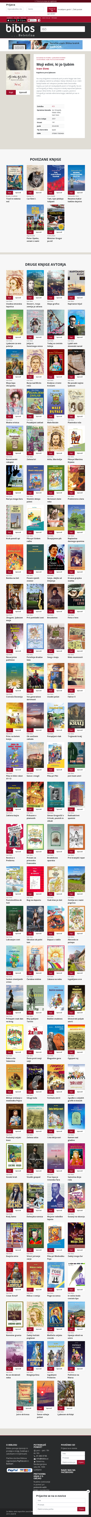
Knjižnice (10, 18)
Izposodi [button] (23, 92)
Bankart (9, 1463)
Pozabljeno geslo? (64, 9)
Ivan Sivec (42, 68)
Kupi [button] (11, 92)
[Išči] (62, 29)
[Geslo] (35, 9)
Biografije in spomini (43, 58)
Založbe (16, 18)
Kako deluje (46, 18)
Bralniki (23, 18)
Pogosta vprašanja (34, 18)
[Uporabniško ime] (14, 9)
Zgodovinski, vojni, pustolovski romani (50, 59)
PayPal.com (22, 1461)
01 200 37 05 (41, 1456)
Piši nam (54, 18)
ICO (53, 106)
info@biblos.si (42, 1458)
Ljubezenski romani (58, 58)
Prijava (80, 1462)
